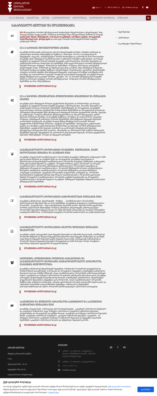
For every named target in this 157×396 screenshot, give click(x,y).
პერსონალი (123, 37)
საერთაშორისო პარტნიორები (20, 375)
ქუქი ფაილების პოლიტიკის (119, 386)
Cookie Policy (53, 392)
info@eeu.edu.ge (131, 7)
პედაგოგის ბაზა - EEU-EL (17, 364)
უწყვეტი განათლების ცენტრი (19, 353)
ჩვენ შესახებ (124, 32)
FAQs (10, 359)
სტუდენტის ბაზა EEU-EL (17, 369)
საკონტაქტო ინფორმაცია (130, 43)
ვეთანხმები (145, 389)
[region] (78, 387)
